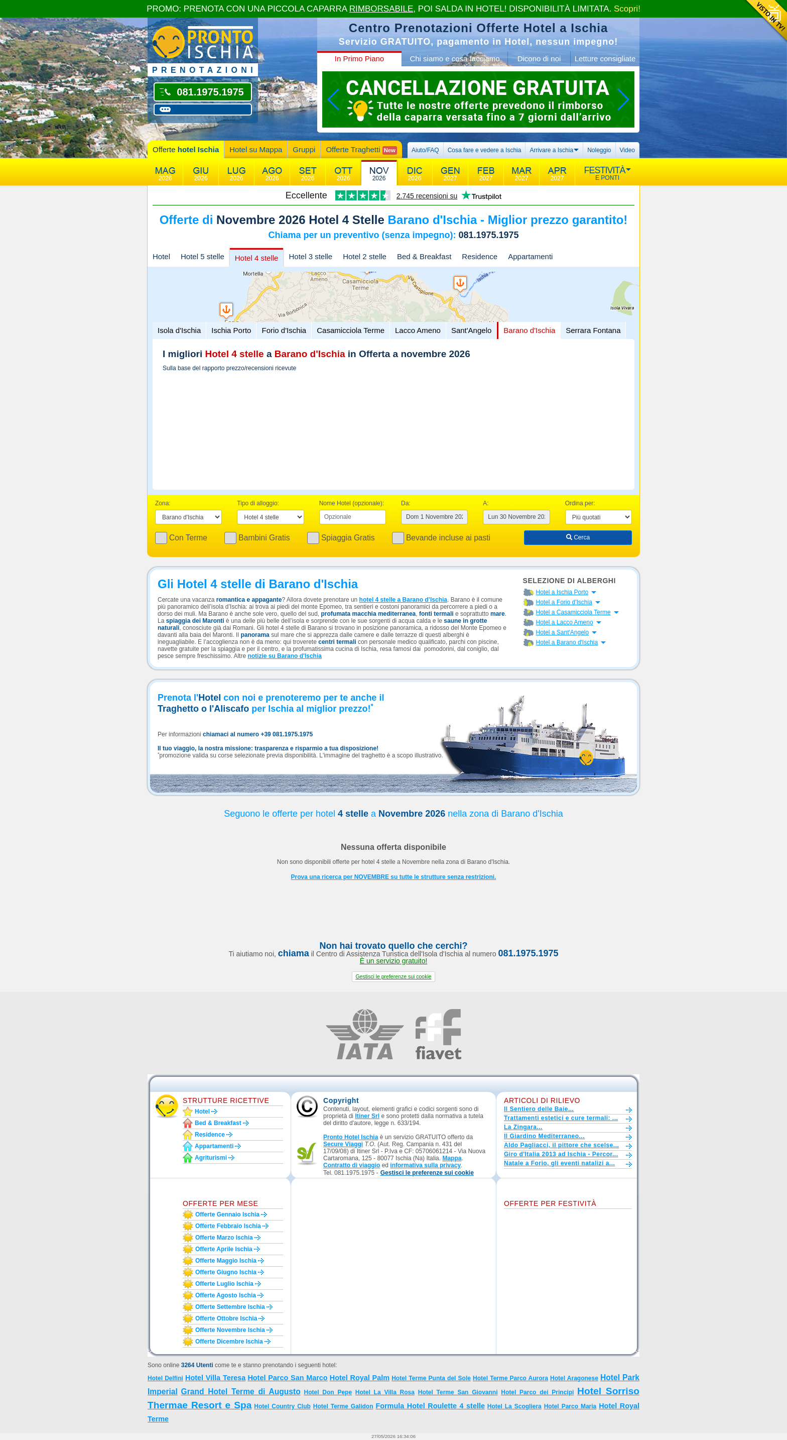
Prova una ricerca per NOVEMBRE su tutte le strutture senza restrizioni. (393, 876)
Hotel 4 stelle (257, 258)
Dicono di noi (539, 58)
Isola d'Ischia (179, 330)
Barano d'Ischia (529, 330)
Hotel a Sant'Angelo (562, 632)
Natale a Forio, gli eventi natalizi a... (559, 1163)
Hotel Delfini (165, 1378)
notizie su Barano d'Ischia (284, 655)
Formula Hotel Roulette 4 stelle (430, 1406)
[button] (393, 976)
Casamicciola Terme (350, 330)
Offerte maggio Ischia (225, 1260)
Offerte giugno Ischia (225, 1272)
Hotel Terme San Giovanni (458, 1392)
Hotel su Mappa (255, 149)
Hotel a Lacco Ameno (564, 622)
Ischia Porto (231, 330)
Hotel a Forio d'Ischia (564, 602)
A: (485, 503)
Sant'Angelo (471, 330)
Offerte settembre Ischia (230, 1306)
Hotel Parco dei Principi (537, 1392)
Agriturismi (211, 1157)
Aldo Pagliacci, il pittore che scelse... (561, 1145)
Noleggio (599, 150)
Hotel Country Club (282, 1406)
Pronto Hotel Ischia (350, 1137)
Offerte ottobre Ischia (226, 1318)
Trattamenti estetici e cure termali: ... (561, 1118)
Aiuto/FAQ (425, 150)
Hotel (161, 256)
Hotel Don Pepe (328, 1392)
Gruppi (304, 149)
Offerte (186, 149)
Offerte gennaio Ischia (227, 1214)
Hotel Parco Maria (570, 1406)
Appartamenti (530, 256)
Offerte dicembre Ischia (229, 1341)
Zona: (163, 503)
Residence (479, 256)
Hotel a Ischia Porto (562, 592)
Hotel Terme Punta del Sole (431, 1378)
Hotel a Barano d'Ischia (567, 642)
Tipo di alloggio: (258, 503)
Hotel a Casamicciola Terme (573, 612)
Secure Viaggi (343, 1144)
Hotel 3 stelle (310, 256)
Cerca (578, 537)
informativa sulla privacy (425, 1165)
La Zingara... (523, 1127)
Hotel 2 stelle (364, 256)
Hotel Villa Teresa (215, 1378)
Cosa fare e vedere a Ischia (484, 150)
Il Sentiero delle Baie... (539, 1109)
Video (627, 150)
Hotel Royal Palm (359, 1378)
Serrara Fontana (593, 330)
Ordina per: (580, 503)
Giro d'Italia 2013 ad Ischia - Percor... (561, 1154)
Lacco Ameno (418, 330)
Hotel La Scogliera (514, 1406)
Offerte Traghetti (361, 150)
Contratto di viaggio (351, 1165)
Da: (406, 503)
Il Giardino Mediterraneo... (544, 1136)
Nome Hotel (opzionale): (351, 503)
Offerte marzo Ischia (224, 1237)
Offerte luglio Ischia (224, 1283)
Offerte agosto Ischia (225, 1295)
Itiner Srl (367, 1116)
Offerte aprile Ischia (223, 1249)
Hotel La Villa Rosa (385, 1392)
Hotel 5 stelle (202, 256)
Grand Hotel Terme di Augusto (241, 1391)
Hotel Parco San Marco (287, 1378)
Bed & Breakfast (424, 256)
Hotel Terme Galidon (343, 1406)
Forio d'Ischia (283, 330)
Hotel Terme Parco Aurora (510, 1378)
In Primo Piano (359, 58)
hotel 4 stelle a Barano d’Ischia (403, 599)
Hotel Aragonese (574, 1378)
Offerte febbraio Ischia (228, 1226)
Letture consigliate (605, 58)
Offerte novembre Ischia (230, 1330)
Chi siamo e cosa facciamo (454, 58)
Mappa (451, 1158)
